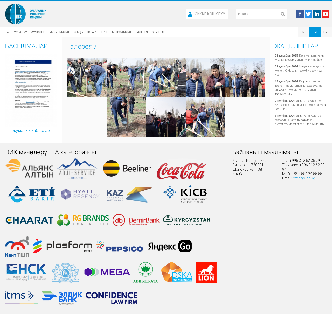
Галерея (142, 32)
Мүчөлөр (38, 32)
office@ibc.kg (304, 178)
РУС (326, 32)
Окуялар (158, 32)
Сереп (103, 32)
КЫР (315, 32)
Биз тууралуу (16, 32)
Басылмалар (59, 32)
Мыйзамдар (122, 32)
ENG (304, 32)
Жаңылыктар (85, 32)
